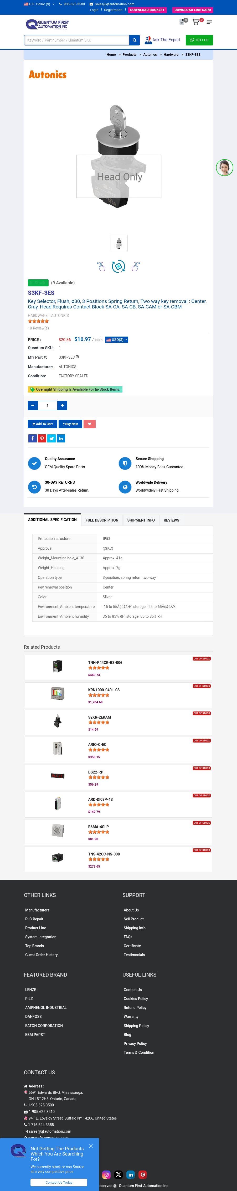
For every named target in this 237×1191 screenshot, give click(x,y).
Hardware (171, 54)
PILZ (29, 999)
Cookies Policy (136, 999)
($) (39, 4)
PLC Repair (34, 919)
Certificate (132, 946)
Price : (34, 339)
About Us (131, 910)
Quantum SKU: (41, 348)
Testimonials (134, 955)
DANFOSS (33, 1016)
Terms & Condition (139, 1052)
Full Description (102, 520)
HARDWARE (38, 315)
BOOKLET (147, 10)
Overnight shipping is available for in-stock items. (75, 389)
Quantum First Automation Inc (143, 1186)
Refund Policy (135, 1008)
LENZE (30, 990)
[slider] (38, 321)
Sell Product (134, 919)
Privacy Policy (135, 1044)
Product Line (35, 928)
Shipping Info (135, 928)
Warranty (131, 1016)
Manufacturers (37, 910)
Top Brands (34, 946)
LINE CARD (192, 10)
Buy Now (70, 424)
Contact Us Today (58, 1182)
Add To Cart (42, 424)
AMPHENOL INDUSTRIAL (46, 1008)
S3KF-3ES (192, 54)
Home (111, 54)
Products (130, 54)
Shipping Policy (136, 1026)
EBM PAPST (35, 1035)
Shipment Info (141, 520)
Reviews (171, 520)
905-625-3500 (72, 4)
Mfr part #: (37, 357)
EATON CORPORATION (44, 1026)
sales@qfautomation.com (112, 4)
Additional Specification (52, 520)
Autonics (150, 54)
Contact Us (133, 990)
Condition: (37, 376)
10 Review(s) (38, 328)
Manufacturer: (40, 366)
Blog (127, 1035)
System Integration (40, 937)
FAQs (128, 937)
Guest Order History (41, 955)
